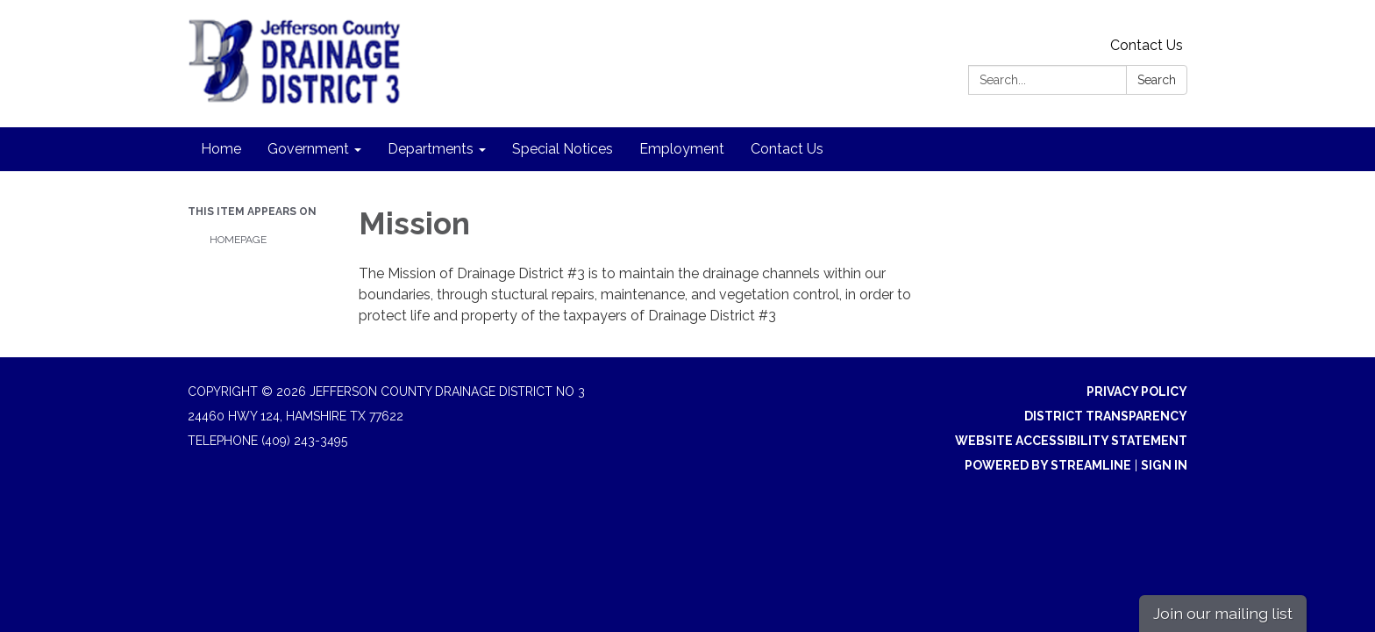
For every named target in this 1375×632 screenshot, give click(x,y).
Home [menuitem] (221, 148)
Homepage (238, 239)
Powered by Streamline (1048, 465)
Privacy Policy (1136, 391)
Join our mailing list (1223, 613)
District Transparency (1105, 416)
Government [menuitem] (308, 148)
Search (1156, 80)
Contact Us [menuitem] (787, 148)
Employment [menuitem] (681, 148)
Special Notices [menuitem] (562, 148)
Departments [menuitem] (431, 148)
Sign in (1164, 465)
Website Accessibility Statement (1071, 441)
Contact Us (1146, 45)
